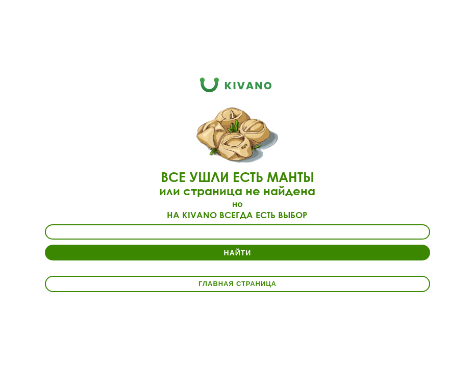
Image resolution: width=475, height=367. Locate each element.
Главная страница (237, 283)
